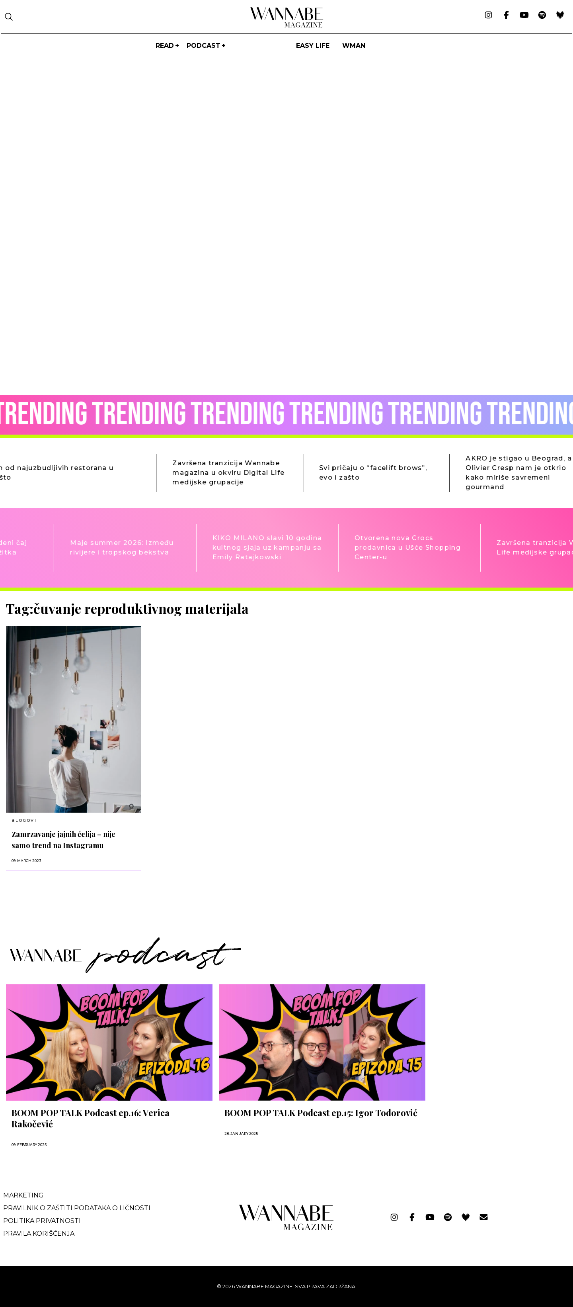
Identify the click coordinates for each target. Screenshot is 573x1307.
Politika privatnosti (42, 1221)
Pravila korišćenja (38, 1233)
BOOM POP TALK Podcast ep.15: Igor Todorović (320, 1112)
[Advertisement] (491, 656)
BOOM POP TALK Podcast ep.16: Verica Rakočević (91, 1118)
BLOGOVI (24, 820)
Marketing (23, 1195)
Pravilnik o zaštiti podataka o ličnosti (76, 1208)
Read (165, 45)
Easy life (312, 45)
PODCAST (203, 45)
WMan (353, 45)
